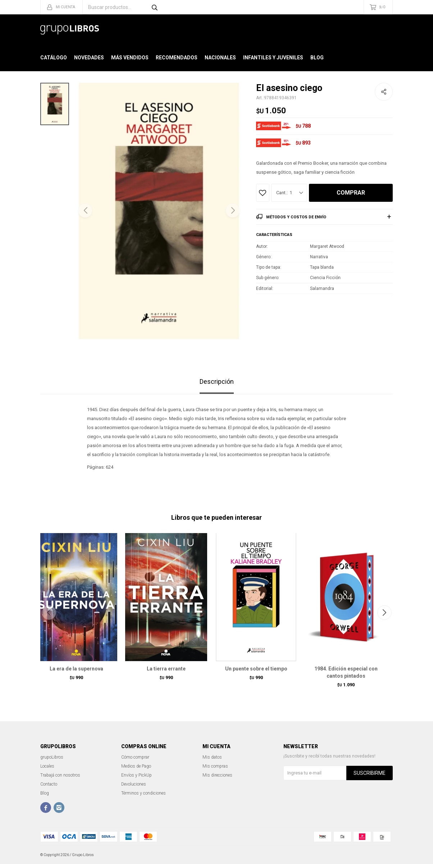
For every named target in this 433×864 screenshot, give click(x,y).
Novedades (89, 57)
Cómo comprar (135, 757)
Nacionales (220, 57)
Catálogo (53, 57)
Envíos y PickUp (136, 775)
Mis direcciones (217, 775)
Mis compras (215, 766)
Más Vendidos (130, 57)
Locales (47, 766)
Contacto (48, 784)
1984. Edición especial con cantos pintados (346, 672)
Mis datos (212, 757)
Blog (317, 57)
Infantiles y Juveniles (273, 57)
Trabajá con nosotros (60, 775)
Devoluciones (133, 784)
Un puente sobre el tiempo (256, 669)
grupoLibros (51, 757)
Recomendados (176, 57)
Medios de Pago (136, 766)
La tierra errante (166, 669)
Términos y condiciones (143, 793)
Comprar (351, 192)
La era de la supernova (76, 669)
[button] (232, 210)
